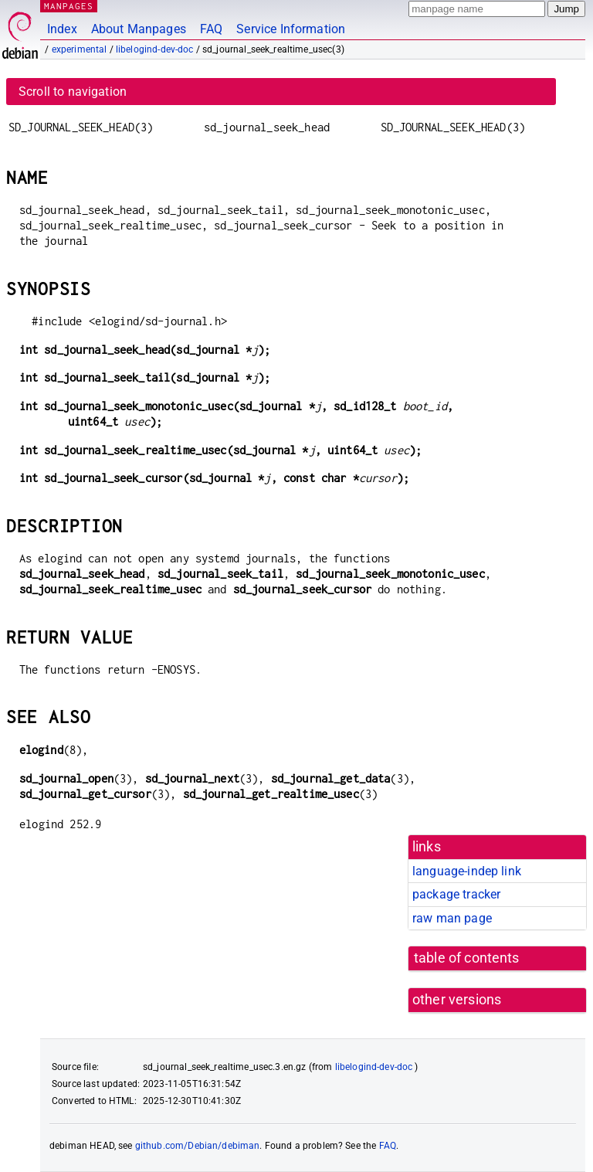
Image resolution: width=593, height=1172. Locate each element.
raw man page (452, 918)
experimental (79, 49)
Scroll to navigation (73, 91)
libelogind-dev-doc (155, 49)
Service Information (290, 29)
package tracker (456, 894)
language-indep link (466, 871)
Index (62, 29)
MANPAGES (68, 6)
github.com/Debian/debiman (197, 1145)
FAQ (211, 29)
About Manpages (138, 29)
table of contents (467, 958)
